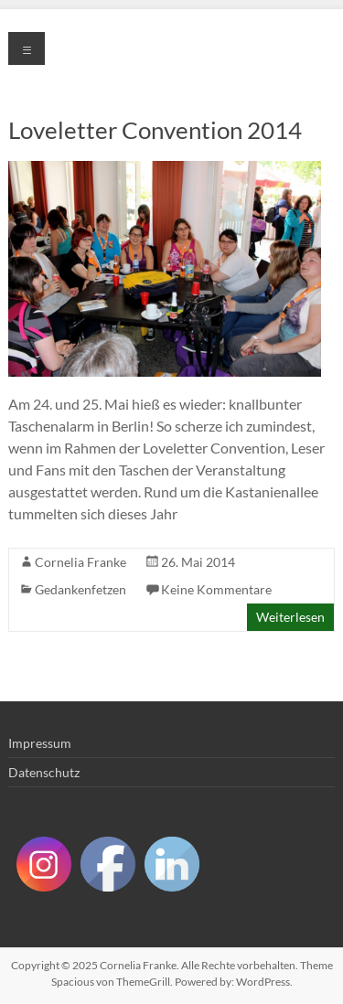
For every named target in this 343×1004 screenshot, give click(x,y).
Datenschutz (44, 772)
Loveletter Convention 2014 (155, 129)
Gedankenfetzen (80, 589)
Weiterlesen (290, 617)
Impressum (39, 743)
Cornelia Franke (80, 562)
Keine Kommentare (216, 589)
